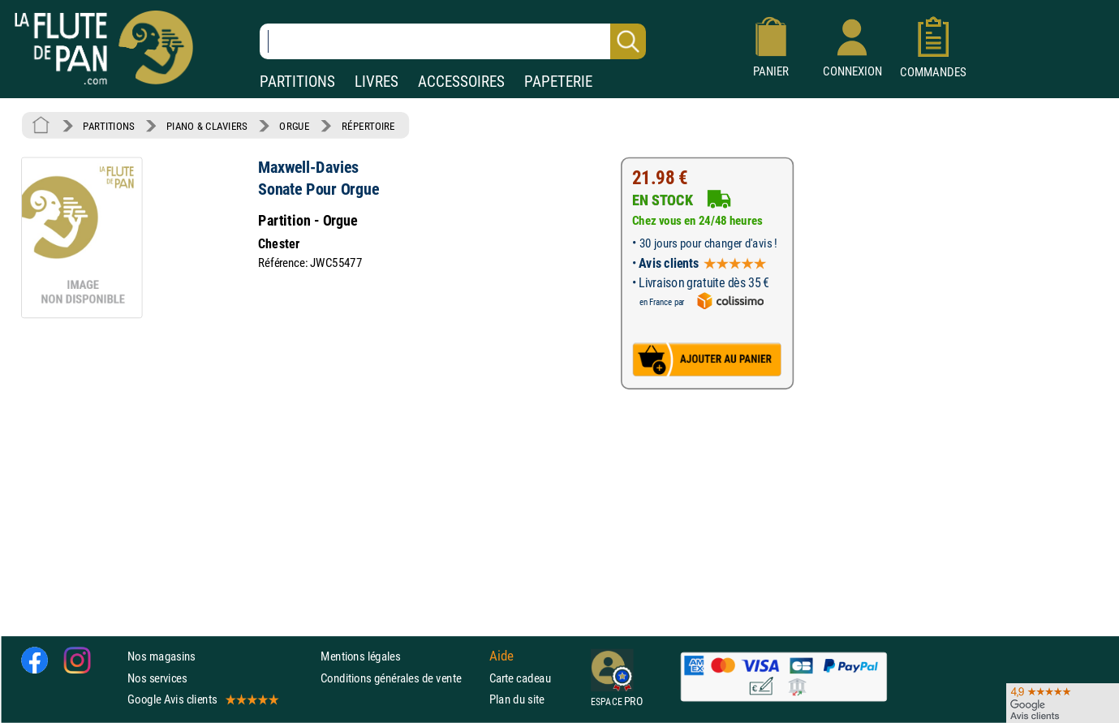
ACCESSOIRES (461, 81)
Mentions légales (360, 657)
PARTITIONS (297, 81)
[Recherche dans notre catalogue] (453, 41)
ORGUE (294, 125)
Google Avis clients (202, 699)
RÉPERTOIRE (368, 125)
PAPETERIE (558, 81)
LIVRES (376, 81)
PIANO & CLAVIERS (206, 125)
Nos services (157, 678)
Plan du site (516, 699)
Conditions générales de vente (401, 678)
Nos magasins (161, 657)
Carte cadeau (520, 678)
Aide (501, 656)
